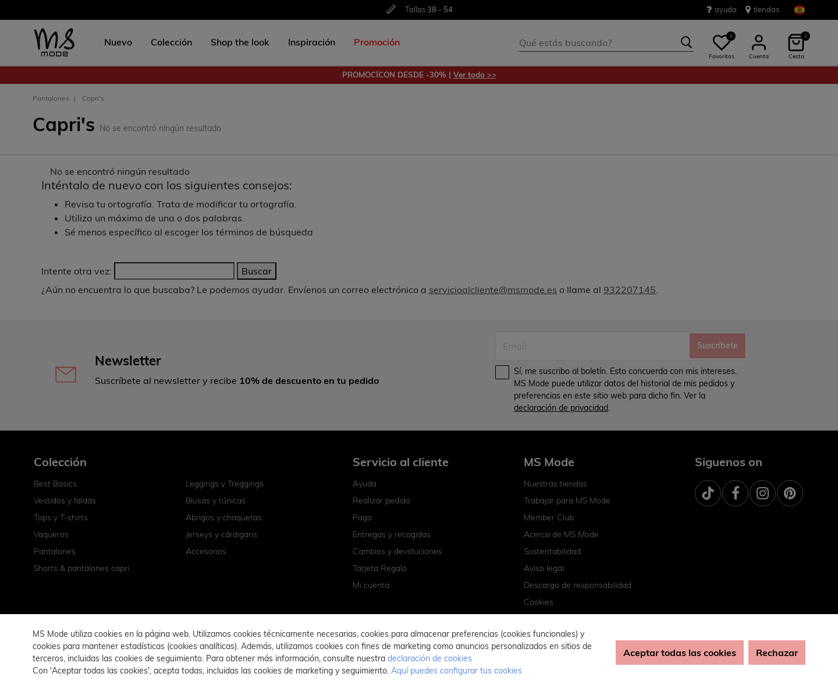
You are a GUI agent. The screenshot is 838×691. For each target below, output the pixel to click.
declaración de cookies (430, 658)
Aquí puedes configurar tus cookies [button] (456, 670)
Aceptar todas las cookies (679, 652)
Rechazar (777, 652)
